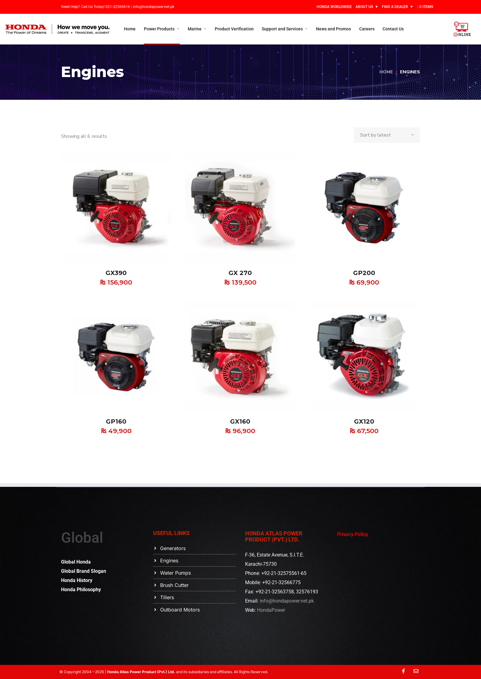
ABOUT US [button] (364, 7)
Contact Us (393, 28)
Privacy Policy (352, 534)
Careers (367, 28)
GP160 (116, 421)
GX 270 (240, 273)
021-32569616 (118, 7)
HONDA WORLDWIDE (334, 7)
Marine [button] (195, 28)
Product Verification (234, 28)
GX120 (364, 421)
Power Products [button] (159, 28)
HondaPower (271, 610)
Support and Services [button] (282, 28)
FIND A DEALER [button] (395, 7)
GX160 (240, 421)
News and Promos (333, 28)
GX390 (116, 273)
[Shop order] (387, 135)
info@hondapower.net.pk (153, 7)
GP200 (364, 273)
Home (130, 28)
